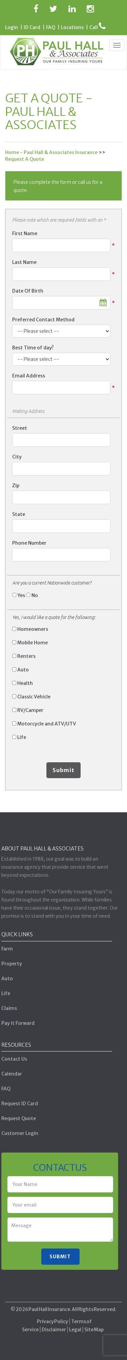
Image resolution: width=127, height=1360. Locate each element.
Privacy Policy (52, 1319)
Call (97, 27)
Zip (15, 486)
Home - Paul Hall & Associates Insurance (51, 152)
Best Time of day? (33, 348)
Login (11, 27)
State (18, 514)
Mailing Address (28, 411)
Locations (72, 27)
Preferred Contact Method (43, 320)
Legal (75, 1327)
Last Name (24, 262)
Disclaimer (54, 1327)
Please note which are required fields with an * (59, 220)
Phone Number (29, 543)
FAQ (50, 27)
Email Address (28, 376)
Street (19, 428)
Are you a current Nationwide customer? (51, 583)
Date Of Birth (27, 291)
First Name (24, 233)
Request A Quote (24, 159)
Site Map (94, 1327)
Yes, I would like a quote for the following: (53, 617)
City (17, 457)
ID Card (32, 27)
